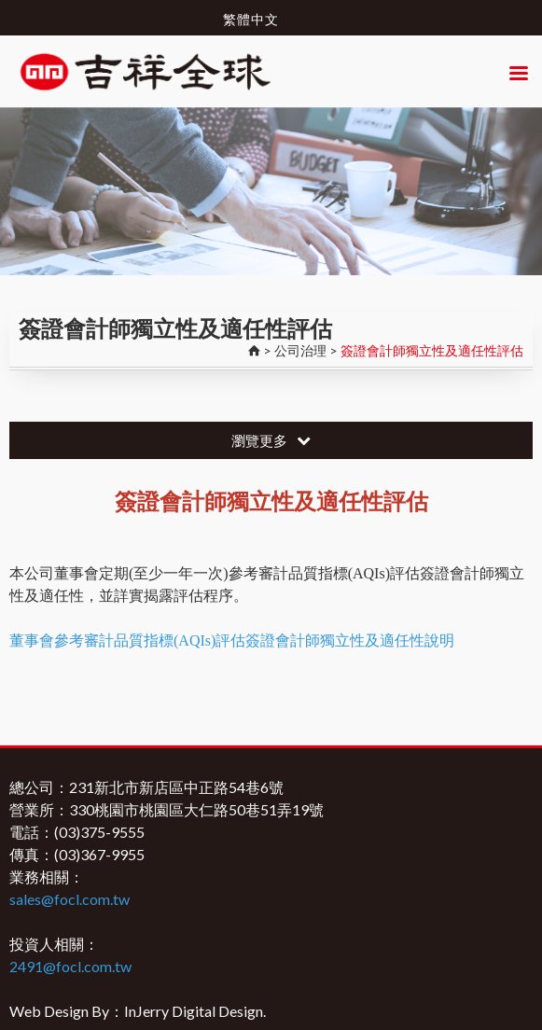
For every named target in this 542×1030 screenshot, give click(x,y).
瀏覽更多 (271, 440)
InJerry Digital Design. (195, 1011)
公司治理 (300, 350)
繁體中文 (251, 19)
